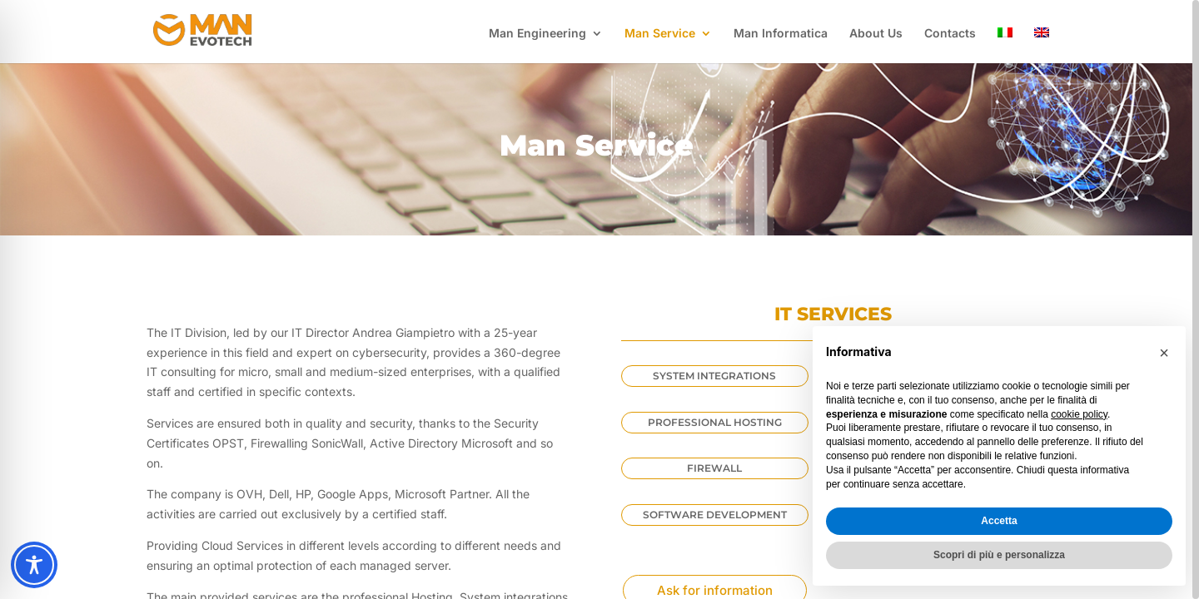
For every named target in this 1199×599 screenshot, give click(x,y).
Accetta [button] (999, 521)
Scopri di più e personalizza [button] (999, 555)
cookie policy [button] (1079, 414)
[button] (1164, 352)
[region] (599, 299)
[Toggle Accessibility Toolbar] (34, 565)
